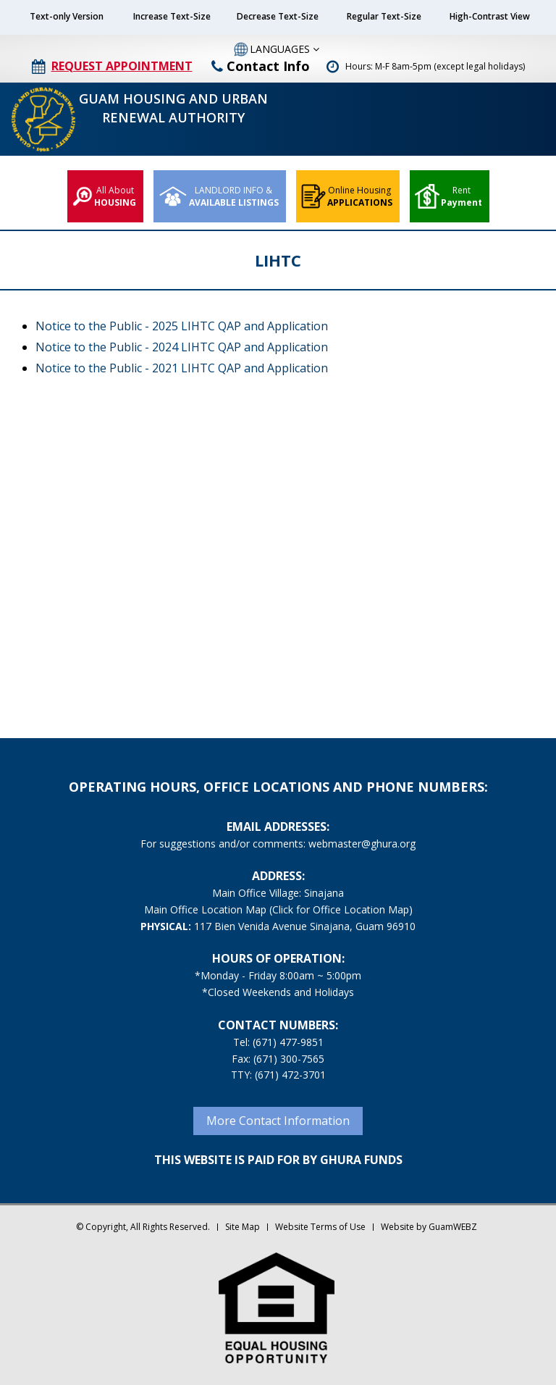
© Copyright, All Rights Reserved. (143, 1227)
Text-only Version (67, 16)
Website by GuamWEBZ (429, 1227)
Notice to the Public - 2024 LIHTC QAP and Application (181, 347)
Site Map (242, 1227)
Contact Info (260, 66)
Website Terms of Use (320, 1227)
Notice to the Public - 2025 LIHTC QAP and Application (181, 326)
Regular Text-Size (384, 16)
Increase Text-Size (172, 16)
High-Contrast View (490, 16)
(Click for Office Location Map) (341, 909)
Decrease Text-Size (278, 16)
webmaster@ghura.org (362, 843)
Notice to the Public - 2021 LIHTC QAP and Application (181, 368)
